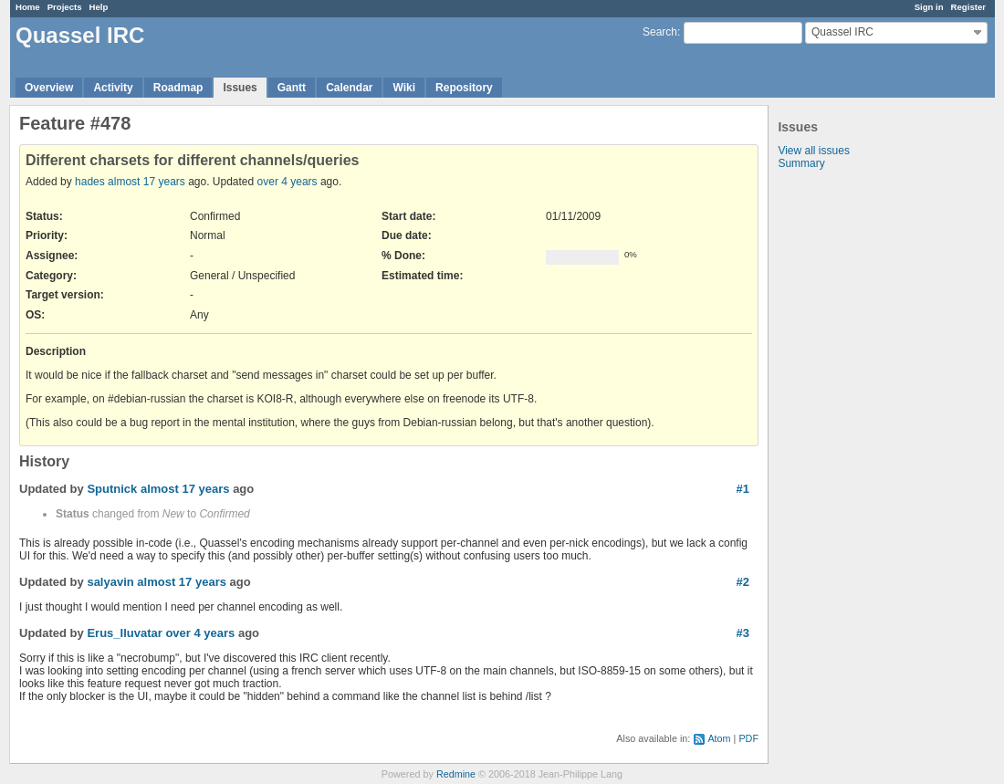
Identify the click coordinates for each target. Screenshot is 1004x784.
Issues (239, 87)
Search (660, 32)
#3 (743, 633)
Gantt (291, 87)
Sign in (929, 7)
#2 (743, 582)
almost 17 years (146, 181)
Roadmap (178, 87)
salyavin (110, 582)
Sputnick (112, 489)
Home (28, 7)
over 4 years (287, 181)
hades (90, 181)
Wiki (403, 87)
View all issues (813, 150)
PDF (748, 738)
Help (99, 7)
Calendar (349, 87)
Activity (112, 87)
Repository (464, 87)
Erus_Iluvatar (124, 633)
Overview (49, 87)
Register (968, 7)
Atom (718, 738)
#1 (743, 489)
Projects (64, 7)
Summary (801, 163)
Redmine (456, 773)
